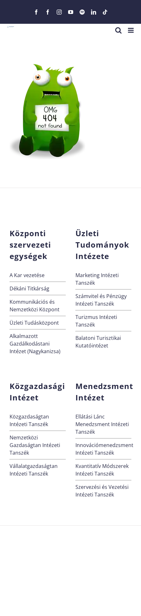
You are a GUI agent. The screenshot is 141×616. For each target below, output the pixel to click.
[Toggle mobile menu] (131, 30)
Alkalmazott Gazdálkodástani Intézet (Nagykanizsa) (35, 344)
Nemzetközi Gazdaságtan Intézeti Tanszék (35, 445)
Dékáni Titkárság (29, 288)
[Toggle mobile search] (118, 30)
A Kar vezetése (27, 275)
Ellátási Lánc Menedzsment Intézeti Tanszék (102, 424)
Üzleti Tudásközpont (34, 322)
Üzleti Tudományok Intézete (102, 244)
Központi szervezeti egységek (30, 244)
